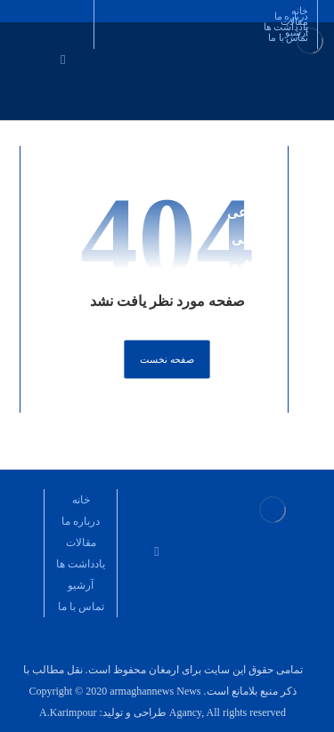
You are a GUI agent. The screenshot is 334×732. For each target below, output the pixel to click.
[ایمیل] (63, 58)
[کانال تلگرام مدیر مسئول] (146, 502)
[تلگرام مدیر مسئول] (187, 502)
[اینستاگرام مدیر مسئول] (83, 49)
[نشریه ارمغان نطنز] (167, 502)
